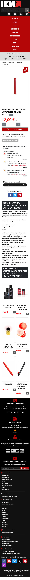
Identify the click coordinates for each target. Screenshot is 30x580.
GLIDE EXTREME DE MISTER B (8, 306)
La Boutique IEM (7, 479)
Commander (5, 477)
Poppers (15, 18)
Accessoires (15, 36)
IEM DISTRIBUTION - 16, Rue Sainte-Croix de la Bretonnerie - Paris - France (15, 571)
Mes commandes (7, 545)
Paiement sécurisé (7, 532)
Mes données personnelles (10, 541)
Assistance (5, 475)
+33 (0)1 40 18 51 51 (15, 412)
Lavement (19, 63)
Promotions (5, 502)
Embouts (6, 64)
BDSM (15, 43)
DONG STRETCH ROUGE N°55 (8, 384)
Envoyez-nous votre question (15, 185)
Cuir (15, 22)
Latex (15, 25)
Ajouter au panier (15, 129)
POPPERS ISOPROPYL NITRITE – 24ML (8, 346)
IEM (3, 481)
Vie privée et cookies (8, 551)
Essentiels (15, 46)
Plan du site (5, 489)
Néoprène (15, 29)
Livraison (5, 483)
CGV (3, 487)
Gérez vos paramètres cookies (11, 553)
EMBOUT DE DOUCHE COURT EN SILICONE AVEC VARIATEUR (21, 385)
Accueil (4, 63)
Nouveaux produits (7, 504)
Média (15, 50)
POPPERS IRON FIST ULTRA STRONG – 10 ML (22, 307)
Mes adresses (6, 543)
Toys (15, 39)
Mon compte (6, 539)
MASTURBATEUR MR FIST (22, 345)
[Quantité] (11, 124)
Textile (15, 32)
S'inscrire (24, 468)
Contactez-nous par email (9, 496)
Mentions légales (7, 485)
